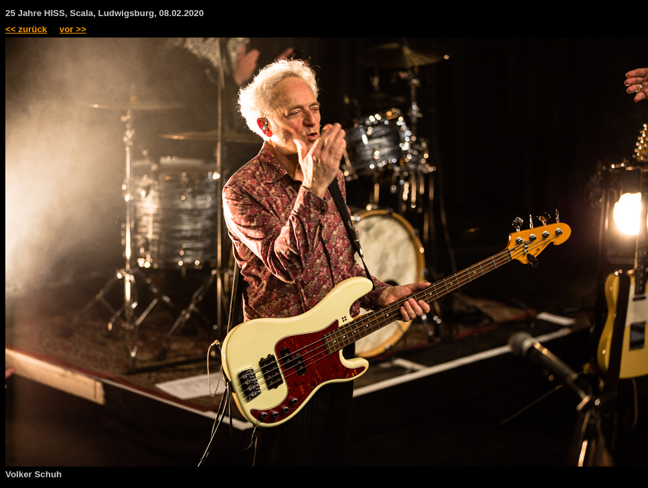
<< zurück (26, 29)
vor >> (73, 29)
